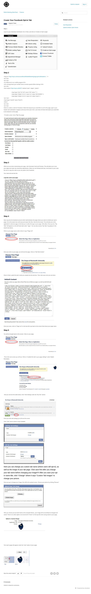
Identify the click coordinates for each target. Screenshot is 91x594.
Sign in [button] (84, 4)
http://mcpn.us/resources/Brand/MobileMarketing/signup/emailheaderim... (28, 76)
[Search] (74, 12)
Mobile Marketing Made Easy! (11, 12)
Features (22, 12)
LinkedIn (57, 573)
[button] (18, 573)
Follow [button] (56, 24)
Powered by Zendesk (83, 588)
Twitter (54, 573)
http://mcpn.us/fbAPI (16, 88)
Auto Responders (67, 25)
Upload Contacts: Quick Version (70, 27)
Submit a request (74, 4)
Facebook (51, 573)
